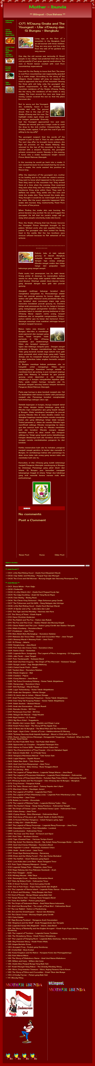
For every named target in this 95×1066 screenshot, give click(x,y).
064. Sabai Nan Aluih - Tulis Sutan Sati (26, 761)
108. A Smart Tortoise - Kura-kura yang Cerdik (29, 884)
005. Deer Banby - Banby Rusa (22, 598)
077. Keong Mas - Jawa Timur (21, 797)
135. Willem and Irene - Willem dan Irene (26, 961)
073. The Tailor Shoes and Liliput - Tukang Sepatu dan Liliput (35, 786)
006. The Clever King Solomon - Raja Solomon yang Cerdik (35, 600)
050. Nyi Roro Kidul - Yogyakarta (23, 720)
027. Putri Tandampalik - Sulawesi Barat (26, 659)
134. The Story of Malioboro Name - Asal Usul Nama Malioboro (37, 958)
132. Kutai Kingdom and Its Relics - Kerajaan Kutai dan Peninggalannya (39, 953)
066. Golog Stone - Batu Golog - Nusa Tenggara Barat (33, 767)
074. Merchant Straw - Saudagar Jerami (26, 789)
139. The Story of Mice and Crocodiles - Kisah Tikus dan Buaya (36, 972)
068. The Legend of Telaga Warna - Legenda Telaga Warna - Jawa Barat (40, 772)
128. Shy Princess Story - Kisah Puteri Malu (28, 942)
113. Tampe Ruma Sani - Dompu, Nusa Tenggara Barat (32, 898)
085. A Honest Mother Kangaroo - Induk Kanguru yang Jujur (35, 820)
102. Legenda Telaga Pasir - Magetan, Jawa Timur (30, 867)
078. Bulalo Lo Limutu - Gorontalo (24, 800)
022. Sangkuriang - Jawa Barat (22, 645)
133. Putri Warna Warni (18, 955)
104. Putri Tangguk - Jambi (20, 873)
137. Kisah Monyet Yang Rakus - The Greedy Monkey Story (35, 967)
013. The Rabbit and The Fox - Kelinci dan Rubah (29, 620)
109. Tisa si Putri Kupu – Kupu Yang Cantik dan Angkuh (32, 887)
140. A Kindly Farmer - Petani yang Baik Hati (28, 975)
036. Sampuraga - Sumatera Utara (24, 684)
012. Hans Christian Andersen (21, 617)
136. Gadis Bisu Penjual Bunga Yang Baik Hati (28, 964)
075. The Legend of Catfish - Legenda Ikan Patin (30, 792)
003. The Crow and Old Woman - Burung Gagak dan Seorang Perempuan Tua (43, 578)
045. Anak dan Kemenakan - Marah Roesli (27, 706)
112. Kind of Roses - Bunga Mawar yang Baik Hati (30, 895)
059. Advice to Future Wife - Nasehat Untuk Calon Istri (33, 747)
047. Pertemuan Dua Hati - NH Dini (24, 712)
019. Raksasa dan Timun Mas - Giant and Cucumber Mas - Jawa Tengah (40, 637)
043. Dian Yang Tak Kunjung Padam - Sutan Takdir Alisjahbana (36, 701)
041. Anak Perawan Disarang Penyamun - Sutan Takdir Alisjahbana (37, 698)
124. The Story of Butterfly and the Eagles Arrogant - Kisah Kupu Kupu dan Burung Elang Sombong (48, 929)
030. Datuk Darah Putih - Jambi (22, 667)
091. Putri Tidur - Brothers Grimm (23, 836)
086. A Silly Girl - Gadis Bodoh (22, 822)
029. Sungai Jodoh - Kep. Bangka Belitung (27, 664)
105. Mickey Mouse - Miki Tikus (22, 875)
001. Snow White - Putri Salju (21, 586)
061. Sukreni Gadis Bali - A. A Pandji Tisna (27, 753)
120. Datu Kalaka (15, 917)
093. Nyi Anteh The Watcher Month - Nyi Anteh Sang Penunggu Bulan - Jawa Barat (45, 842)
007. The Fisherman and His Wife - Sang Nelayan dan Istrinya (36, 603)
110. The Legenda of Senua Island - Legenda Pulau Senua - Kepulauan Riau (41, 889)
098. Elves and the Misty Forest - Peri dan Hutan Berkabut (34, 856)
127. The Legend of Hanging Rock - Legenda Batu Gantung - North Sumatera (42, 939)
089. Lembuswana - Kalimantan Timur (25, 831)
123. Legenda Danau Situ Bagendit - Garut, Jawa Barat (32, 926)
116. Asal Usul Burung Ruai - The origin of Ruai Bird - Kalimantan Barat (39, 906)
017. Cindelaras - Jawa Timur (21, 631)
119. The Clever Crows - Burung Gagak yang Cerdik (30, 914)
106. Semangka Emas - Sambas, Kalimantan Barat (30, 878)
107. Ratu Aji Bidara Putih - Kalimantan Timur (28, 881)
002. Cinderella (15, 589)
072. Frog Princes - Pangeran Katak (24, 783)
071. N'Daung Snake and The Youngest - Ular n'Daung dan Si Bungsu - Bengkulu (44, 781)
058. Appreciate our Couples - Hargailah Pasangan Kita (33, 744)
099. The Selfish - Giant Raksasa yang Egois (28, 859)
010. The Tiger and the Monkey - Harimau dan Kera (31, 612)
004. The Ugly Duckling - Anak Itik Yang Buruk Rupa (31, 595)
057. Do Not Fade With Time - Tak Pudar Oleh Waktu (31, 742)
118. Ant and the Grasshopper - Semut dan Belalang (31, 912)
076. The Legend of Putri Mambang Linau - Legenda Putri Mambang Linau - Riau (44, 795)
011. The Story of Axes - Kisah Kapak (24, 614)
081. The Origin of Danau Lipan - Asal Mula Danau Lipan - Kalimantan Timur (42, 809)
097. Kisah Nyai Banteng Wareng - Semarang (28, 853)
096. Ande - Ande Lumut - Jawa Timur (25, 850)
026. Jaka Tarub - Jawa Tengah (22, 656)
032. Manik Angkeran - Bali (20, 673)
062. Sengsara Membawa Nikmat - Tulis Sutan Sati (31, 756)
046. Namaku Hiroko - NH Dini (22, 709)
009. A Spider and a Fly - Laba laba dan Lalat (29, 609)
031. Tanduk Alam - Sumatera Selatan (25, 670)
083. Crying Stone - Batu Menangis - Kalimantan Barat (33, 814)
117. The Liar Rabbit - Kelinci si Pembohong (27, 909)
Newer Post (24, 555)
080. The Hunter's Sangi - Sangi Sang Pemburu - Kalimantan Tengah (39, 806)
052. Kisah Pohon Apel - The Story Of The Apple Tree (32, 726)
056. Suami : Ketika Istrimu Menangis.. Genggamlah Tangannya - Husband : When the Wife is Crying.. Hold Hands (48, 738)
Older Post (59, 555)
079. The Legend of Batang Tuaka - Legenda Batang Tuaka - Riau (37, 803)
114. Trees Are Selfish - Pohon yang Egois (26, 901)
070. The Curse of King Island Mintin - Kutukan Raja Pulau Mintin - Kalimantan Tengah (47, 778)
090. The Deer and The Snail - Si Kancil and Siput (30, 834)
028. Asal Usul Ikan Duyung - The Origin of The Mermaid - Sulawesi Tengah (42, 662)
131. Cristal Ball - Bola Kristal (21, 950)
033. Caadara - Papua (18, 676)
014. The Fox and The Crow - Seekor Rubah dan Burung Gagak (36, 623)
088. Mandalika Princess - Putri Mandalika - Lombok (32, 828)
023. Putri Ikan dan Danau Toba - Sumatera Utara (30, 648)
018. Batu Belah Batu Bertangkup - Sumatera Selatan (32, 634)
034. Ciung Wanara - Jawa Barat (22, 678)
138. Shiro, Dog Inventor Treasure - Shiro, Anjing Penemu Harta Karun (39, 969)
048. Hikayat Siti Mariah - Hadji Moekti (26, 715)
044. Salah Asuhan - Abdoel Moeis (24, 703)
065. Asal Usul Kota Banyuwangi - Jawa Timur (29, 764)
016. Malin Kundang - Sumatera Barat (25, 628)
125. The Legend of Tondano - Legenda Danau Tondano (33, 933)
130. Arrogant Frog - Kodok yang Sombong (28, 947)
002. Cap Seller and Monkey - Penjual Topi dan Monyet (33, 576)
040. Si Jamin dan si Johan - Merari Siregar (28, 695)
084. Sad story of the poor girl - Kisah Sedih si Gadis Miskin (36, 817)
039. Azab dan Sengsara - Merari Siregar (27, 692)
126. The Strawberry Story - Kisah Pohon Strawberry (31, 936)
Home (42, 555)
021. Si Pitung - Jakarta (18, 642)
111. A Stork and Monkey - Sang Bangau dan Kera (30, 892)
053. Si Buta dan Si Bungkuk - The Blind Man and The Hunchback (37, 729)
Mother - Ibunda (47, 6)
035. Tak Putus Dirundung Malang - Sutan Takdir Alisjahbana (35, 681)
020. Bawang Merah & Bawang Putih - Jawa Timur (30, 639)
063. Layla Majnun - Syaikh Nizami (24, 758)
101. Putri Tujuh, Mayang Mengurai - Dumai (27, 864)
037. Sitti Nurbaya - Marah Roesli (23, 687)
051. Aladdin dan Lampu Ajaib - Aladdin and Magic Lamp (33, 723)
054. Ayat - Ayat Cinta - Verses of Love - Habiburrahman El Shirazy (39, 731)
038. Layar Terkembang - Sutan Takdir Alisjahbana (31, 690)
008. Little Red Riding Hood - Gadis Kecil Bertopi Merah (34, 606)
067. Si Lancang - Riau (18, 770)
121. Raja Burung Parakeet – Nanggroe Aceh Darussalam (32, 920)
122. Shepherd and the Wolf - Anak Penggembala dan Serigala (36, 923)
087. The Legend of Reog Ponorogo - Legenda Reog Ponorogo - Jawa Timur (42, 825)
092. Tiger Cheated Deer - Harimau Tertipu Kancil (30, 839)
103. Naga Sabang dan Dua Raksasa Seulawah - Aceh (32, 870)
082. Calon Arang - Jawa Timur (22, 811)
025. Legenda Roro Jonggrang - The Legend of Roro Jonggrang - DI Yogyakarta (44, 653)
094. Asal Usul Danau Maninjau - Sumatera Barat (30, 845)
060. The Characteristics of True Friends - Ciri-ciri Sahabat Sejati (38, 750)
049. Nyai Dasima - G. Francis (22, 717)
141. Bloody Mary (15, 978)
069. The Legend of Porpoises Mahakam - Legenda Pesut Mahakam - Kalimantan (45, 775)
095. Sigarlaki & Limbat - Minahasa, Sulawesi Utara (31, 848)
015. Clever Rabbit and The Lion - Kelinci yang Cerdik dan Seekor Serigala (41, 625)
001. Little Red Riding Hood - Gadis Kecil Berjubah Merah (34, 573)
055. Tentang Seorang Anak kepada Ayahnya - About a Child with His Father (42, 734)
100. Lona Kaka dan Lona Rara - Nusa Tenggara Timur (32, 861)
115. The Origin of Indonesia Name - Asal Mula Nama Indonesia (36, 903)
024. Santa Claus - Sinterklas (21, 651)
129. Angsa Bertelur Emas (19, 944)
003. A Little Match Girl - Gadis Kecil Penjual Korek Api (33, 592)
